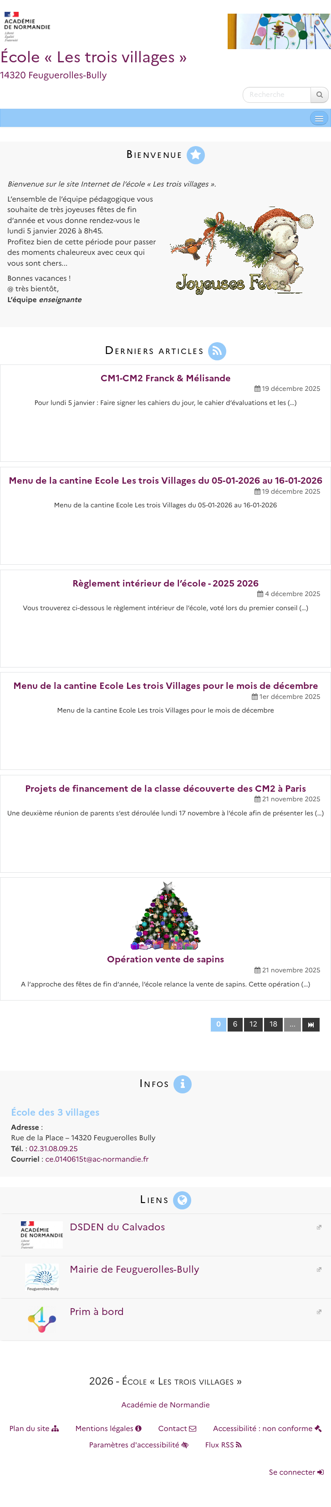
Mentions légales (108, 1429)
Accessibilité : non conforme (267, 1429)
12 (253, 1024)
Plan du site (34, 1429)
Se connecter (296, 1472)
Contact (177, 1429)
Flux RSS (223, 1445)
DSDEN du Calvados (92, 1227)
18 (273, 1024)
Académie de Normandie (165, 1405)
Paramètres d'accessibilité (139, 1445)
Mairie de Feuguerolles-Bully (109, 1269)
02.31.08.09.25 (53, 1149)
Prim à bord (71, 1312)
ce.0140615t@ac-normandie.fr (97, 1159)
